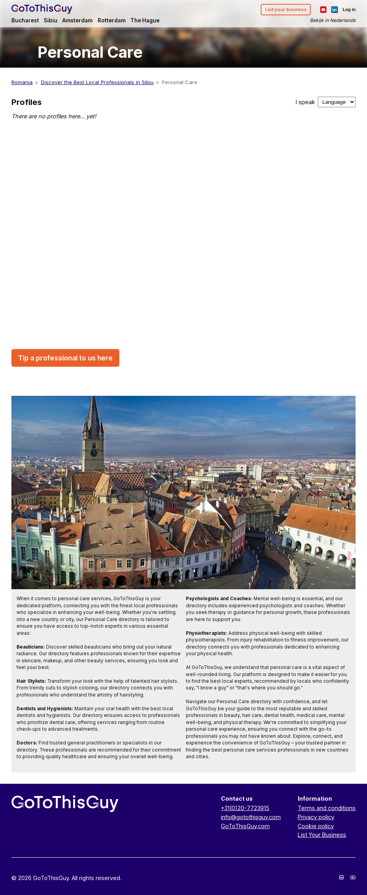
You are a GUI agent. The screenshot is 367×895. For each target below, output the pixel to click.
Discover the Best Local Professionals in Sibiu (97, 82)
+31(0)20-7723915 (245, 808)
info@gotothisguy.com (251, 817)
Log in (349, 9)
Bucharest (25, 20)
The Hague (144, 20)
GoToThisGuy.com (245, 826)
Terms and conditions (327, 808)
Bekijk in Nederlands (333, 20)
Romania (22, 82)
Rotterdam (112, 20)
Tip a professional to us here (65, 358)
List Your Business (322, 834)
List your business (286, 9)
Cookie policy (316, 826)
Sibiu (50, 20)
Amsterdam (77, 20)
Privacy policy (316, 817)
